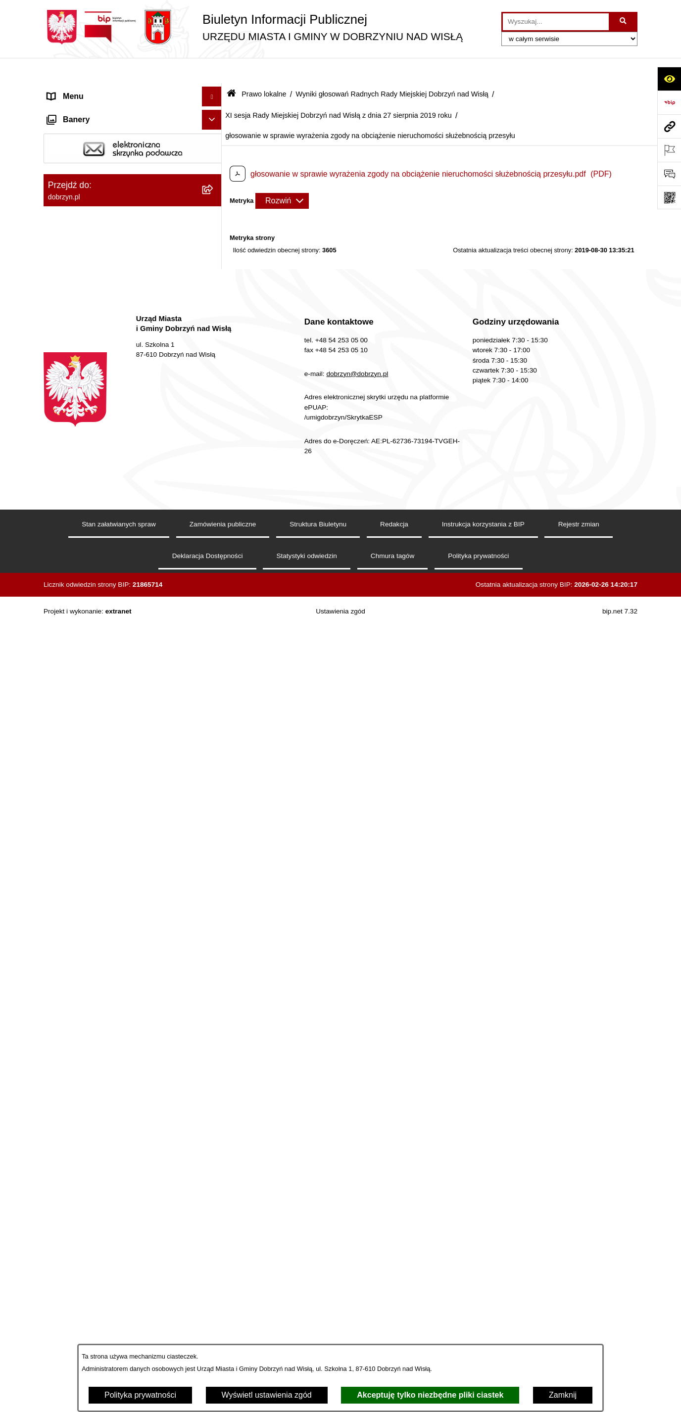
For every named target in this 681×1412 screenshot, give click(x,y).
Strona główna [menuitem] (73, 91)
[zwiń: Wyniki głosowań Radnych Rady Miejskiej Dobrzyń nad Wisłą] (214, 332)
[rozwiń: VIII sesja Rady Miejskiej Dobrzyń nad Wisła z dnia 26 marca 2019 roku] (214, 637)
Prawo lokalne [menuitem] (72, 190)
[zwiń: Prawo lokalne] (214, 190)
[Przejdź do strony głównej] (253, 27)
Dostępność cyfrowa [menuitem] (83, 110)
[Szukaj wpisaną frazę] (623, 22)
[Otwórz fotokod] (669, 197)
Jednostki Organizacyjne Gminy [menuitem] (103, 170)
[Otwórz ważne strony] (669, 150)
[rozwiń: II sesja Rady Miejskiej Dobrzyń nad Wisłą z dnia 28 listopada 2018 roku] (214, 409)
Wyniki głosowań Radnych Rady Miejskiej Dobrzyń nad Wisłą (391, 68)
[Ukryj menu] (212, 71)
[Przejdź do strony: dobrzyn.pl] (669, 126)
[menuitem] (133, 216)
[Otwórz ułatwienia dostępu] (669, 79)
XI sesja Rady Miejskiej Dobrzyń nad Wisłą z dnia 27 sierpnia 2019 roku (338, 90)
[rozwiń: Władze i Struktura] (214, 150)
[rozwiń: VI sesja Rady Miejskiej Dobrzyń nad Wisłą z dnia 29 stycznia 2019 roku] (214, 561)
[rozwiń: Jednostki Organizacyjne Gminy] (214, 170)
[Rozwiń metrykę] (282, 175)
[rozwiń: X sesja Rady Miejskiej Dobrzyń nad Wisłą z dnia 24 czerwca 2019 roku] (214, 725)
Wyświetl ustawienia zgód (267, 1395)
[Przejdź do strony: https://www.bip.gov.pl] (669, 102)
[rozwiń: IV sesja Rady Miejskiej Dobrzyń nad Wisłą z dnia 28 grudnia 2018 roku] (214, 485)
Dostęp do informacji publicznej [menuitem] (102, 130)
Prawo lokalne (264, 68)
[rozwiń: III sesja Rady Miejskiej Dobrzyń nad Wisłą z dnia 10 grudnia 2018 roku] (214, 447)
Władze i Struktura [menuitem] (80, 150)
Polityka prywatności (140, 1395)
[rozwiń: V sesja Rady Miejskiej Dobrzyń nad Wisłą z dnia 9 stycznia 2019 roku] (214, 523)
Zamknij (563, 1395)
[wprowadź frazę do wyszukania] (555, 22)
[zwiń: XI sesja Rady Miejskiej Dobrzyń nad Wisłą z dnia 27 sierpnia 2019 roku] (214, 763)
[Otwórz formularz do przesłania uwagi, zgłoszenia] (669, 174)
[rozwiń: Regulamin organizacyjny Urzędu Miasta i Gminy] (214, 242)
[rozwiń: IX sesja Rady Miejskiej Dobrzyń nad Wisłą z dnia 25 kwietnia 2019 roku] (214, 687)
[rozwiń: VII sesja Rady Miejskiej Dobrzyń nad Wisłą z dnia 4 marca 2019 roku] (214, 599)
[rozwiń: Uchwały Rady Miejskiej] (214, 306)
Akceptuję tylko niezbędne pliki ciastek (430, 1395)
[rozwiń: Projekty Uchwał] (214, 280)
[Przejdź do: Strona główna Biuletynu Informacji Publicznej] (231, 69)
